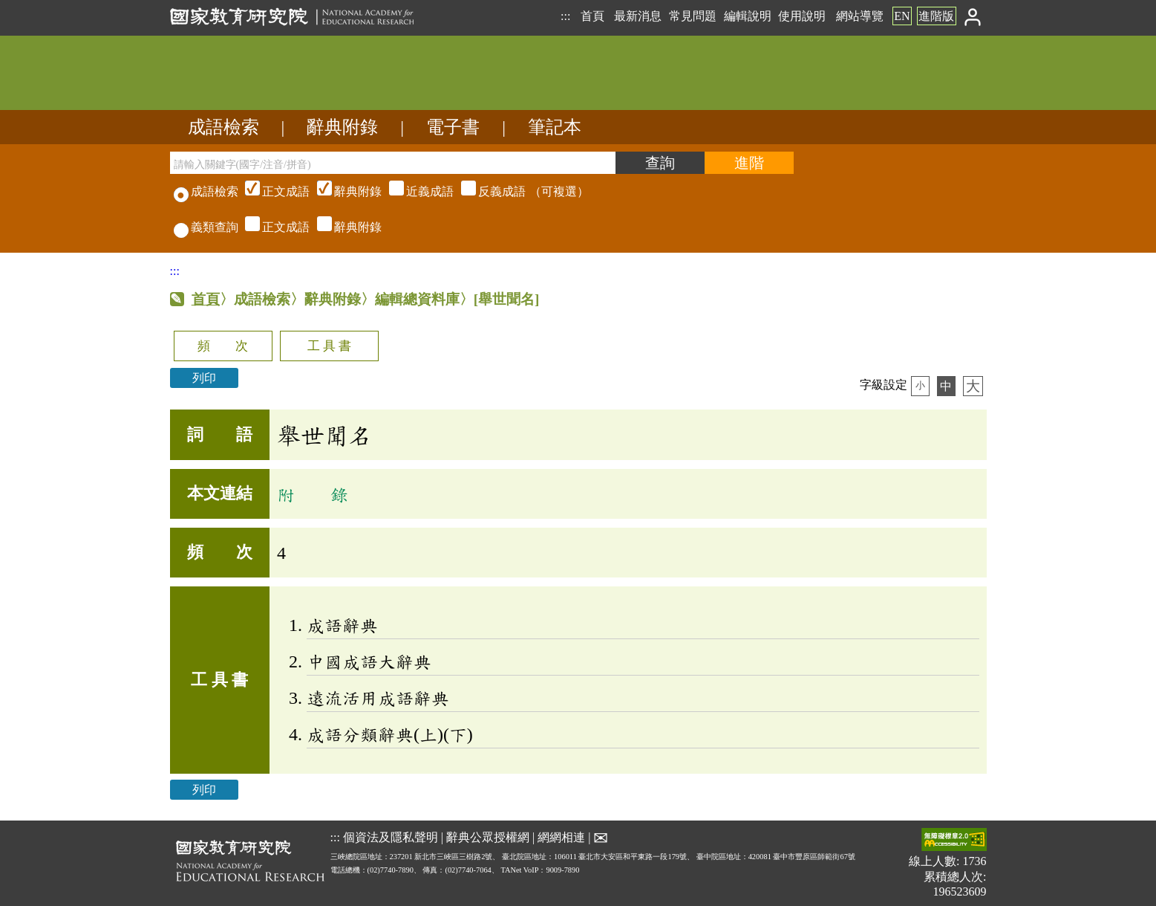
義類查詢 (206, 227)
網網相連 (561, 837)
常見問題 (692, 16)
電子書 (453, 127)
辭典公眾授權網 (487, 837)
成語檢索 (223, 127)
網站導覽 (860, 16)
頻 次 (222, 346)
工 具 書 (329, 346)
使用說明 (802, 16)
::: (565, 16)
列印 (204, 378)
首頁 (592, 16)
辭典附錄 (342, 127)
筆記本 (554, 127)
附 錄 (312, 494)
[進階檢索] (749, 163)
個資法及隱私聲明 (390, 837)
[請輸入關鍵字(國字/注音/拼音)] (392, 163)
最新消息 (638, 16)
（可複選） (415, 191)
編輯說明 (747, 16)
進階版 (936, 16)
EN (902, 16)
